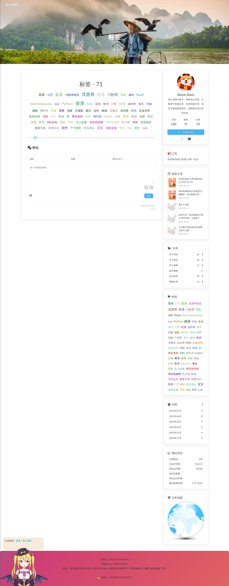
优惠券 (88, 94)
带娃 (123, 94)
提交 (149, 196)
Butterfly (123, 563)
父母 (117, 116)
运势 (50, 94)
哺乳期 (97, 116)
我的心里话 (86, 568)
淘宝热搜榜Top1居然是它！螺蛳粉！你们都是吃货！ (191, 193)
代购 (149, 104)
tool (56, 104)
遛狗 (131, 94)
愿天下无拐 (184, 204)
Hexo (109, 563)
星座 (42, 94)
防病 (90, 104)
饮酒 (122, 104)
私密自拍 (34, 116)
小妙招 (112, 94)
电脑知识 (53, 128)
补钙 (88, 116)
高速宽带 (144, 110)
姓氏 (137, 128)
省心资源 (11, 5)
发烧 (142, 116)
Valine (153, 206)
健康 (80, 103)
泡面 (69, 110)
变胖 (61, 110)
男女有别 (77, 116)
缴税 (35, 110)
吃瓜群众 (89, 128)
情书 (106, 104)
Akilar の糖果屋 (109, 568)
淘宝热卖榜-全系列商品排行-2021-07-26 (190, 180)
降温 (150, 116)
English (108, 116)
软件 (65, 128)
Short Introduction (41, 104)
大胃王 (114, 110)
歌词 (41, 122)
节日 (122, 128)
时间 (133, 110)
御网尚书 (123, 568)
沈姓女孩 (111, 128)
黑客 (71, 122)
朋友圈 (124, 110)
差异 (53, 116)
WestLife (52, 122)
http (129, 128)
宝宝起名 (145, 122)
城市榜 (132, 104)
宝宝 (100, 128)
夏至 (88, 110)
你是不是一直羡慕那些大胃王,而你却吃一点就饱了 (191, 216)
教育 (126, 116)
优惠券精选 (72, 94)
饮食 (33, 122)
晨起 (63, 122)
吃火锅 (126, 122)
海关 (141, 104)
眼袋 (61, 116)
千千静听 (75, 128)
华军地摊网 (135, 568)
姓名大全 (40, 128)
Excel (140, 94)
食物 (98, 104)
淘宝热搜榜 (112, 122)
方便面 (79, 110)
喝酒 (104, 110)
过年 (96, 110)
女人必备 (81, 122)
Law (145, 128)
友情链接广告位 (158, 568)
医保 (134, 116)
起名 (59, 94)
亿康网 (145, 568)
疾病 (135, 122)
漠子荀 (96, 568)
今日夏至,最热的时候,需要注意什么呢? (190, 229)
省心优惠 (74, 568)
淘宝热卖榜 (96, 122)
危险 (45, 116)
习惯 (113, 104)
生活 (101, 94)
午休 (53, 110)
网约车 (44, 110)
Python (67, 103)
